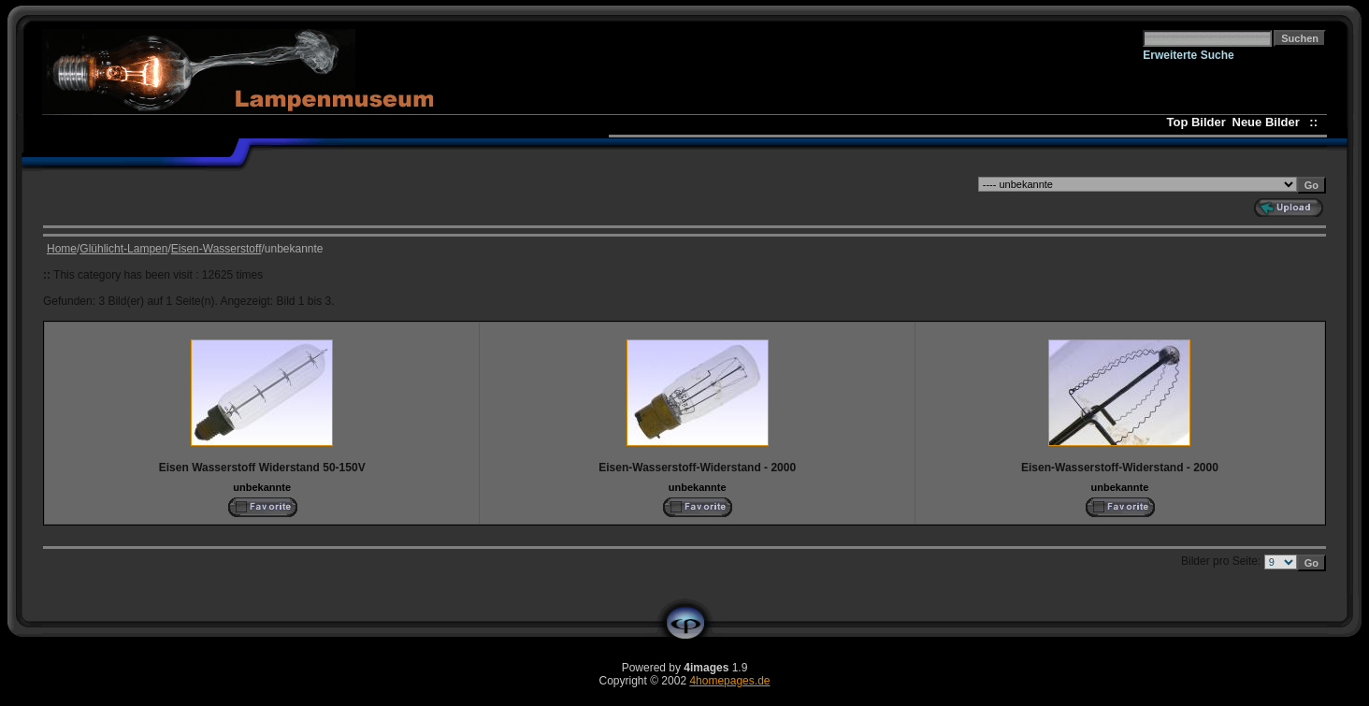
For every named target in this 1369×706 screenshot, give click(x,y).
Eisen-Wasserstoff (216, 248)
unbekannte (262, 487)
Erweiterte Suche (1188, 55)
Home (62, 248)
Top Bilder (1196, 122)
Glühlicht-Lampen (123, 248)
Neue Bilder (1269, 122)
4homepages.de (729, 680)
